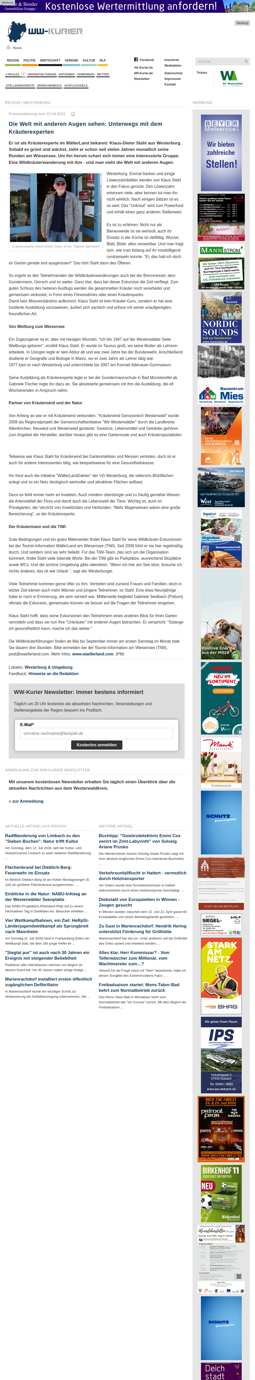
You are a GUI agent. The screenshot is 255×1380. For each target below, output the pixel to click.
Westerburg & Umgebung (49, 667)
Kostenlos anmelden (97, 745)
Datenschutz (173, 73)
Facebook (147, 60)
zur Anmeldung (27, 801)
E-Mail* (27, 725)
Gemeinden (85, 74)
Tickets (202, 73)
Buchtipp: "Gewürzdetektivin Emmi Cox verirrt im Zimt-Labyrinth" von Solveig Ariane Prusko (140, 841)
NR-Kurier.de (143, 73)
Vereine (71, 60)
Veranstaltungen (42, 74)
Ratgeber (66, 74)
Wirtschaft (50, 60)
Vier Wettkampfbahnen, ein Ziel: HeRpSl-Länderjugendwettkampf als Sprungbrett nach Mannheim (47, 926)
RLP (102, 60)
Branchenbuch (49, 85)
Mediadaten (172, 65)
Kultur (89, 60)
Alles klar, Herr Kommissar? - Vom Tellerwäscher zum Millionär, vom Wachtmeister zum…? (134, 958)
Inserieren (171, 60)
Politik (29, 60)
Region (13, 60)
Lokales (16, 74)
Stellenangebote (20, 85)
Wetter (103, 74)
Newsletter (142, 79)
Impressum (172, 79)
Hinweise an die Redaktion (53, 673)
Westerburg (37, 102)
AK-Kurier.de (143, 67)
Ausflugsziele (76, 85)
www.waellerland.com (92, 654)
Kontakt (170, 84)
